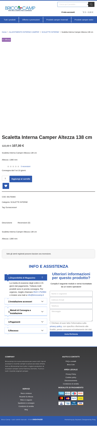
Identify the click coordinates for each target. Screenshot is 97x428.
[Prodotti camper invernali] (57, 20)
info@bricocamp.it (36, 297)
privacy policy (56, 329)
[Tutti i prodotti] (10, 20)
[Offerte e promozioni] (31, 20)
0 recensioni (25, 167)
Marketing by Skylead (73, 422)
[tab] (24, 224)
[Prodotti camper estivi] (83, 20)
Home (4, 32)
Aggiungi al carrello (21, 180)
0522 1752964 (39, 294)
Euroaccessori (11, 208)
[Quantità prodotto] (5, 179)
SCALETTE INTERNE (50, 32)
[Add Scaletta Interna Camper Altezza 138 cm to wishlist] (6, 187)
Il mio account (68, 12)
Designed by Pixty (89, 422)
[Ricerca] (91, 4)
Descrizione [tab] (7, 224)
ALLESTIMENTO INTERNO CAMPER (24, 32)
